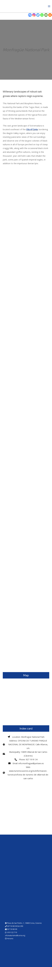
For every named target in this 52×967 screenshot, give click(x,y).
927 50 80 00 (11, 929)
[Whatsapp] (42, 15)
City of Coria (32, 129)
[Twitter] (38, 15)
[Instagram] (34, 15)
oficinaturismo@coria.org (15, 935)
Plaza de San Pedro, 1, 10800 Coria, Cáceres (23, 923)
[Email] (46, 15)
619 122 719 (11, 932)
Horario (9, 938)
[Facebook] (30, 15)
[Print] (50, 15)
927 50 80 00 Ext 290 (14, 926)
